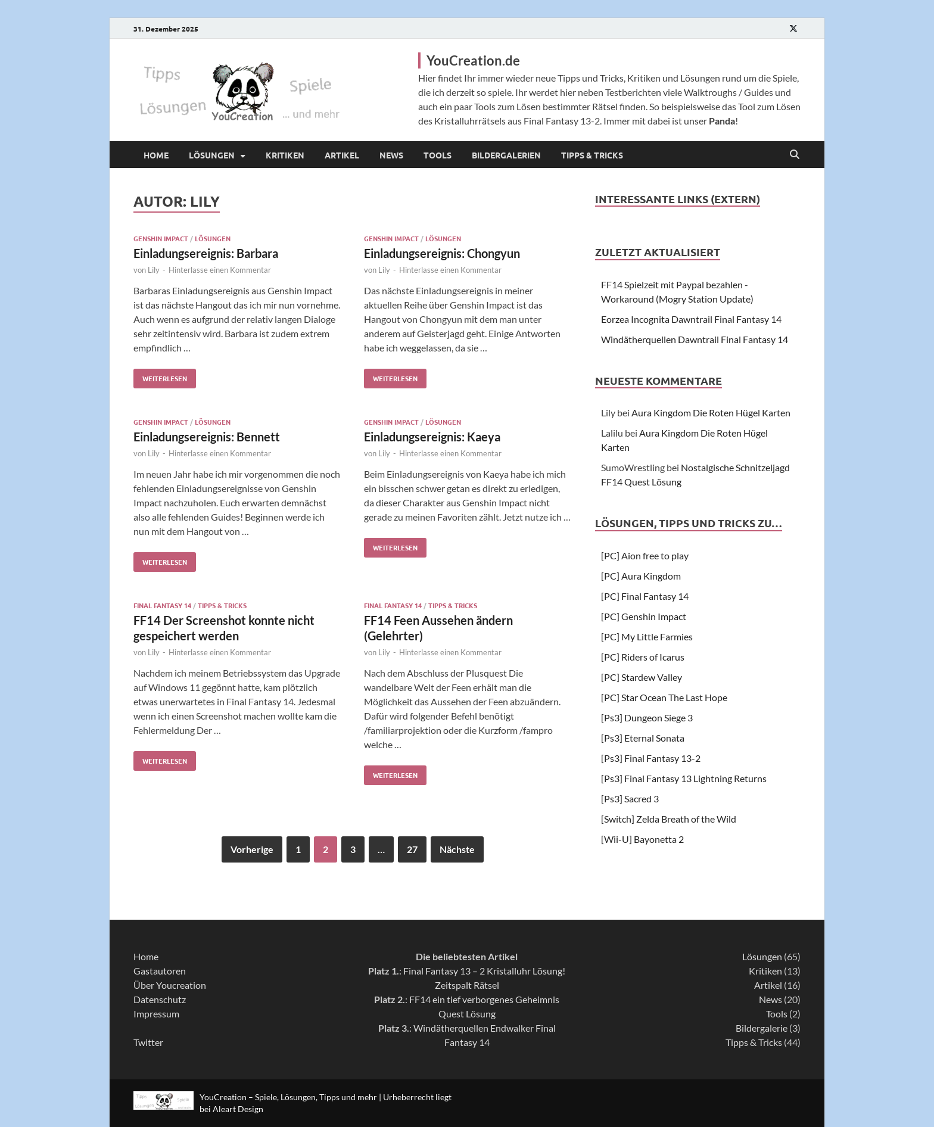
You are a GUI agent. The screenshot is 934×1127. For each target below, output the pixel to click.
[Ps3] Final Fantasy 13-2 (650, 758)
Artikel (342, 155)
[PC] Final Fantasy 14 (645, 596)
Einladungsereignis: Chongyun (442, 253)
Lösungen (212, 155)
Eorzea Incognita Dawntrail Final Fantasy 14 (691, 319)
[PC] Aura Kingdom (641, 575)
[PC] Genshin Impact (643, 616)
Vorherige (252, 849)
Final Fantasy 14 (162, 605)
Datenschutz (159, 999)
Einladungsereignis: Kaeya (432, 436)
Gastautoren (159, 970)
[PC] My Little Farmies (647, 636)
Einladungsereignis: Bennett (206, 436)
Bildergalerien (506, 155)
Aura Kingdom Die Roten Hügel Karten (710, 412)
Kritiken (285, 155)
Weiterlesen (160, 376)
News (391, 155)
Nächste (457, 849)
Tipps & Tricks (592, 155)
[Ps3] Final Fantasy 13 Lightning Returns (684, 778)
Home (156, 155)
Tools (438, 155)
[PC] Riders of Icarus (642, 656)
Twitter (148, 1042)
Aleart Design (238, 1109)
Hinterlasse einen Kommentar (220, 270)
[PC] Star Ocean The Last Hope (664, 697)
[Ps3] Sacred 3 (630, 798)
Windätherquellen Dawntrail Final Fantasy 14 (694, 339)
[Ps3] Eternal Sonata (642, 737)
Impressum (156, 1013)
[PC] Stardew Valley (641, 677)
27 (412, 849)
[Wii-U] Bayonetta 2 (642, 839)
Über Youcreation (169, 985)
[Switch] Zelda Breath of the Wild (668, 818)
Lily (154, 270)
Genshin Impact (160, 238)
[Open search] (795, 155)
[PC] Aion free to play (645, 555)
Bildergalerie (761, 1027)
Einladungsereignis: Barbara (205, 253)
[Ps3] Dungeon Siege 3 (647, 717)
